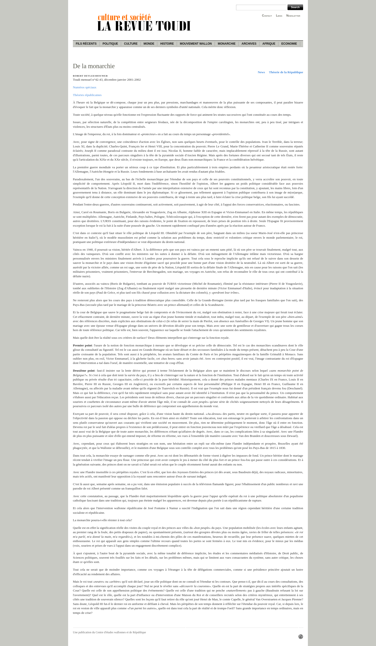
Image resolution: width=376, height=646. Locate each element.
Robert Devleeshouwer (90, 76)
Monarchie (226, 43)
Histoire (167, 43)
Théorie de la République (286, 72)
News (261, 72)
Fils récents (86, 43)
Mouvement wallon (196, 43)
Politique (110, 43)
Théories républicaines (87, 95)
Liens (279, 15)
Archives (248, 43)
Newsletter (293, 15)
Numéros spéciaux (84, 87)
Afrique (268, 43)
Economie (289, 43)
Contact (267, 15)
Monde (149, 43)
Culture (130, 43)
